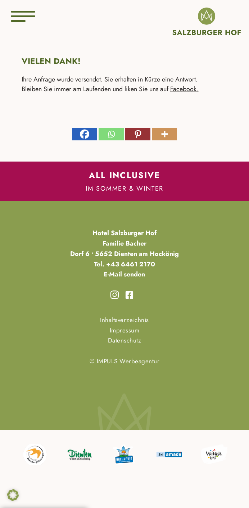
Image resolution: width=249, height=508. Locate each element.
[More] (164, 134)
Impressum (125, 330)
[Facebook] (84, 134)
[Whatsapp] (111, 134)
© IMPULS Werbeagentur (125, 361)
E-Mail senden (124, 274)
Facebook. (184, 89)
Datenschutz (124, 340)
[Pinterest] (137, 134)
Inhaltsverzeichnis (124, 320)
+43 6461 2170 (129, 264)
